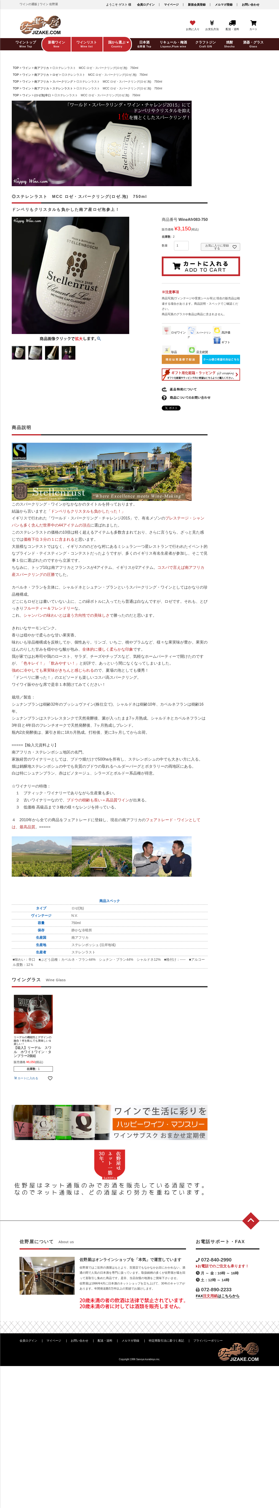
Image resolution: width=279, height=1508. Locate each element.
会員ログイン (146, 4)
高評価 (221, 332)
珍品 (169, 352)
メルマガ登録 (223, 4)
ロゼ (55, 74)
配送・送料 (105, 1340)
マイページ (171, 4)
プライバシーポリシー (208, 1340)
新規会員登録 (197, 4)
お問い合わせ (250, 4)
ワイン (26, 68)
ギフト (221, 342)
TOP (16, 68)
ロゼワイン (174, 332)
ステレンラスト (62, 88)
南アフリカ (41, 68)
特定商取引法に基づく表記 (166, 1340)
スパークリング (62, 81)
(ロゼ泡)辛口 (42, 95)
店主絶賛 (197, 352)
